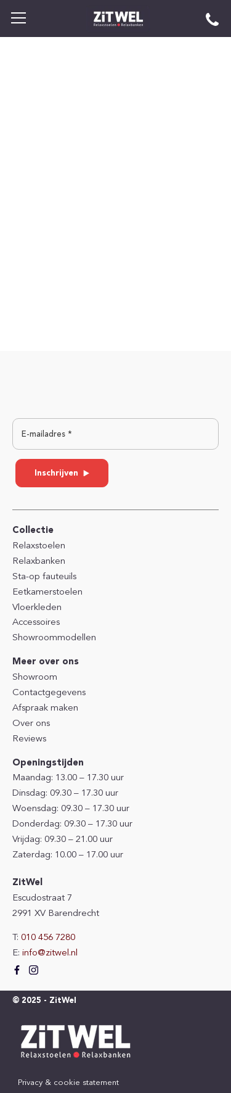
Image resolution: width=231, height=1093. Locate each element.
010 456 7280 (48, 937)
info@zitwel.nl (50, 953)
